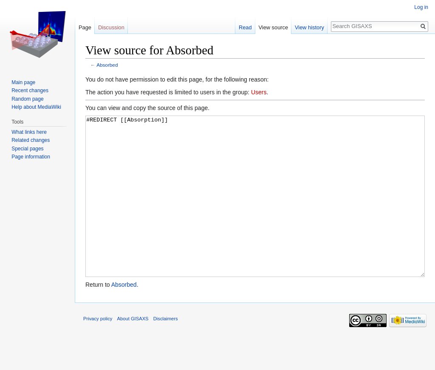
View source (273, 27)
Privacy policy (97, 350)
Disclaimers (165, 350)
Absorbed (107, 65)
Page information (30, 157)
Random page (27, 99)
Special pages (27, 149)
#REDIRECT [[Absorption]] (255, 212)
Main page (23, 82)
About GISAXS (133, 350)
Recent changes (29, 90)
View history (309, 27)
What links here (29, 132)
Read (245, 27)
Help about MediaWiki (36, 107)
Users (259, 92)
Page (85, 27)
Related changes (30, 140)
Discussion (111, 27)
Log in (421, 7)
